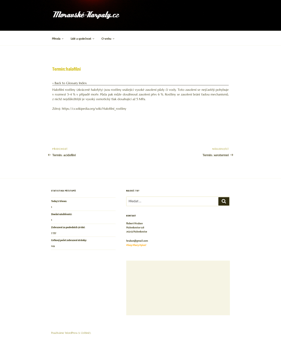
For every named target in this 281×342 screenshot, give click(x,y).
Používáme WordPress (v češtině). (71, 333)
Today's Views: (59, 201)
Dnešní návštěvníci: (61, 214)
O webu (108, 38)
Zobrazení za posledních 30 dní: (68, 227)
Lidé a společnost (83, 38)
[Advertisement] (178, 288)
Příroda (58, 38)
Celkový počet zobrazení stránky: (69, 240)
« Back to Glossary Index (69, 83)
